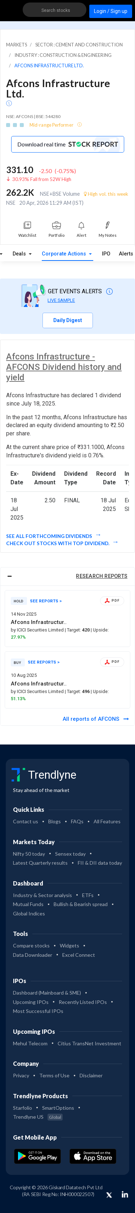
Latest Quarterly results (40, 863)
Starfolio (22, 1108)
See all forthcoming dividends (49, 536)
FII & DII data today (100, 863)
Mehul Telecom (30, 1043)
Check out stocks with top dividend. (58, 543)
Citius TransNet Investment (89, 1043)
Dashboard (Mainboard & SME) (47, 993)
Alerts (126, 252)
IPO (106, 254)
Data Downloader (32, 955)
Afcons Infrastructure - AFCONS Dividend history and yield (64, 367)
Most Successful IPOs (38, 1011)
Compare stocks (31, 945)
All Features (107, 821)
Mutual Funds (28, 904)
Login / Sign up (110, 11)
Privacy (21, 1075)
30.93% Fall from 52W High (41, 179)
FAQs (77, 821)
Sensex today (70, 854)
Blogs (54, 821)
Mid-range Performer (52, 125)
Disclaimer (91, 1075)
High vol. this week (106, 194)
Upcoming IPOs (31, 1002)
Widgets (69, 945)
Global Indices (29, 913)
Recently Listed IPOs (83, 1002)
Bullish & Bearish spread (81, 904)
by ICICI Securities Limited (38, 630)
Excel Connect (78, 955)
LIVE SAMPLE (61, 300)
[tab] (67, 576)
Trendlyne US (38, 1117)
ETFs (88, 895)
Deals (20, 254)
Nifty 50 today (29, 854)
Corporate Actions (64, 254)
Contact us (25, 821)
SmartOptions (58, 1108)
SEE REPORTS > (46, 601)
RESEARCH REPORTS (101, 576)
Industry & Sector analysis (42, 895)
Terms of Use (54, 1075)
